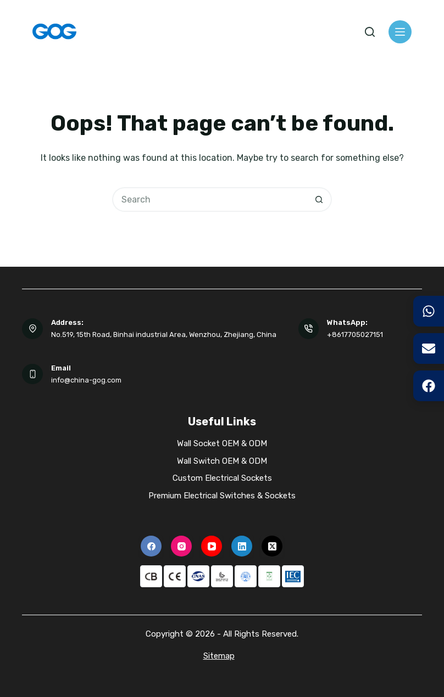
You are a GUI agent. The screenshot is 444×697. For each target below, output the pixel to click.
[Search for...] (209, 199)
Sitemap (219, 656)
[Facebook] (151, 546)
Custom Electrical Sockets (222, 478)
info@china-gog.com (86, 380)
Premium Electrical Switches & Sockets (222, 496)
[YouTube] (212, 546)
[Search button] (319, 199)
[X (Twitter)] (272, 546)
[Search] (370, 32)
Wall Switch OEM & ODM (222, 461)
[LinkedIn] (242, 546)
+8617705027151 (355, 334)
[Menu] (400, 31)
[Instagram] (181, 546)
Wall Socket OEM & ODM (222, 443)
